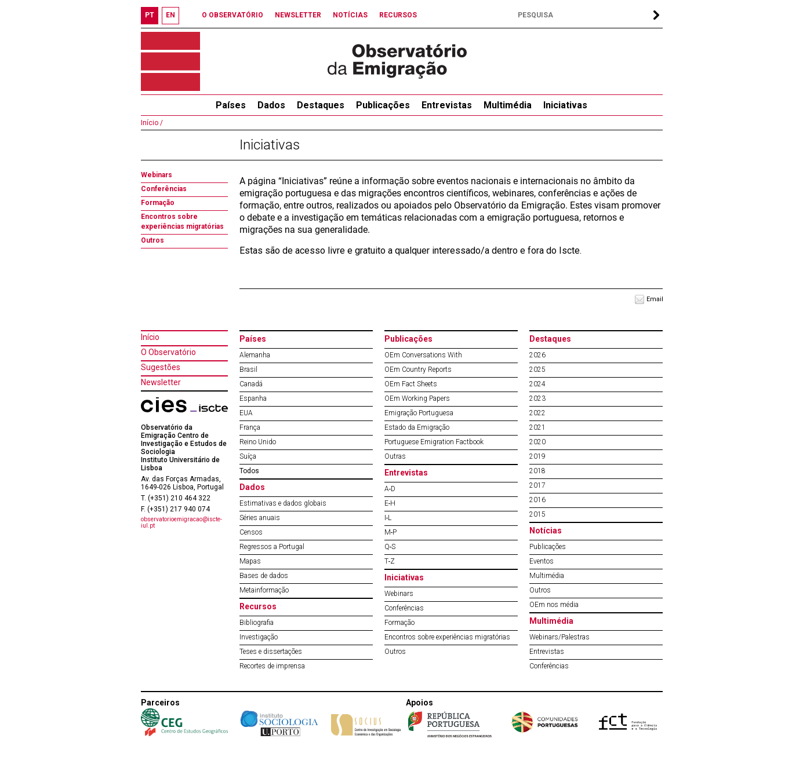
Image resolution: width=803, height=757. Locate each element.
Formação (158, 203)
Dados (271, 105)
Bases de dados (263, 576)
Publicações (383, 105)
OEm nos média (554, 605)
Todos (249, 471)
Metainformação (264, 590)
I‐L (388, 518)
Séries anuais (259, 518)
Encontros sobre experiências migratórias (447, 637)
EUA (246, 413)
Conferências (164, 189)
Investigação (258, 637)
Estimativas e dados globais (282, 503)
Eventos (541, 561)
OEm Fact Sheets (410, 384)
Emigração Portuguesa (418, 413)
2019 (537, 456)
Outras (395, 456)
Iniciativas (565, 105)
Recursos (258, 606)
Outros (152, 240)
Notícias (545, 530)
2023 (537, 398)
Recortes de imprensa (272, 666)
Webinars (156, 175)
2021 (537, 427)
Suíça (247, 456)
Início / (152, 123)
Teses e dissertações (270, 652)
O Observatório (168, 352)
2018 (537, 471)
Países (252, 338)
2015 (537, 514)
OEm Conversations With (423, 355)
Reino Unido (257, 442)
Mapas (250, 561)
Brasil (248, 369)
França (249, 427)
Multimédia (508, 105)
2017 (537, 485)
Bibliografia (256, 623)
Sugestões (160, 367)
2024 (537, 384)
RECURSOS (398, 15)
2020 (537, 442)
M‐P (390, 532)
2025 (537, 369)
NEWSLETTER (298, 15)
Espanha (253, 398)
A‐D (390, 489)
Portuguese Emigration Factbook (434, 442)
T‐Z (389, 561)
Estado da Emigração (416, 427)
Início (150, 337)
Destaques (320, 105)
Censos (251, 532)
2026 (537, 355)
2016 (537, 500)
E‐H (390, 503)
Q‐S (390, 547)
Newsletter (161, 382)
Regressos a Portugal (271, 547)
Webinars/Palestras (559, 637)
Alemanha (254, 355)
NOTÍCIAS (350, 15)
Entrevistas (447, 105)
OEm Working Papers (417, 398)
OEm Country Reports (418, 369)
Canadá (251, 384)
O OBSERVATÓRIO (232, 15)
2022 (537, 413)
